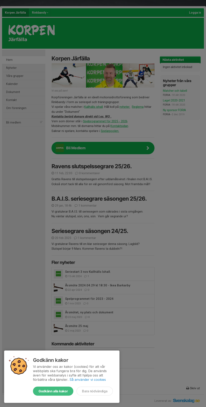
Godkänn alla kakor (53, 391)
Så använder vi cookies (87, 380)
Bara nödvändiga (94, 391)
